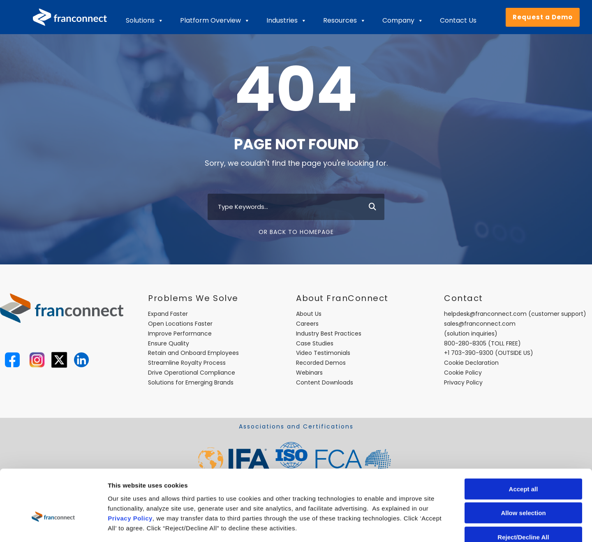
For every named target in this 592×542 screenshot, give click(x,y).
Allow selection (523, 465)
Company (402, 20)
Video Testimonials (323, 353)
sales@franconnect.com (480, 324)
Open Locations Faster (180, 324)
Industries (286, 20)
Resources (344, 20)
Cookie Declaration (471, 363)
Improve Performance (180, 333)
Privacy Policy (130, 470)
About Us (308, 314)
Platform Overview (215, 20)
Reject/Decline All (523, 489)
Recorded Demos (321, 363)
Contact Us (458, 20)
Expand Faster (168, 314)
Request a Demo (543, 17)
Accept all (523, 441)
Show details (431, 525)
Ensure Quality (168, 343)
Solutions (145, 20)
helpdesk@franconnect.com (485, 314)
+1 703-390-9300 (468, 353)
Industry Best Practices (328, 333)
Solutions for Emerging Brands (191, 382)
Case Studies (314, 343)
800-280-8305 (465, 343)
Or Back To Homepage (296, 232)
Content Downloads (324, 382)
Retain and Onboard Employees (193, 353)
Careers (307, 324)
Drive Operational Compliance (191, 372)
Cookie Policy (463, 372)
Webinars (309, 372)
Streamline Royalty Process (187, 363)
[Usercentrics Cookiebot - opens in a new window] (53, 526)
